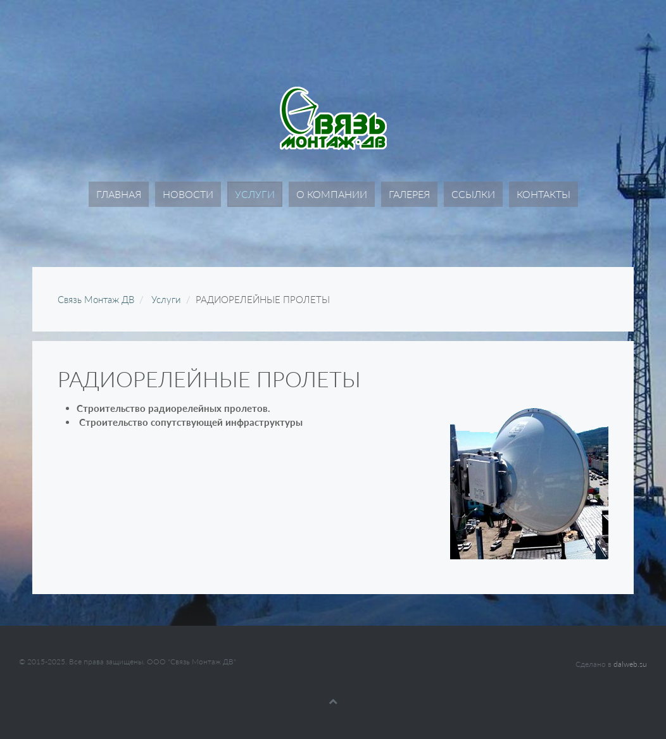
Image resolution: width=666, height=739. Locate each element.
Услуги (255, 194)
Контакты (543, 194)
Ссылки (473, 194)
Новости (188, 194)
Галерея (409, 194)
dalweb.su (630, 664)
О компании (331, 194)
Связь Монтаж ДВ (96, 299)
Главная (118, 194)
